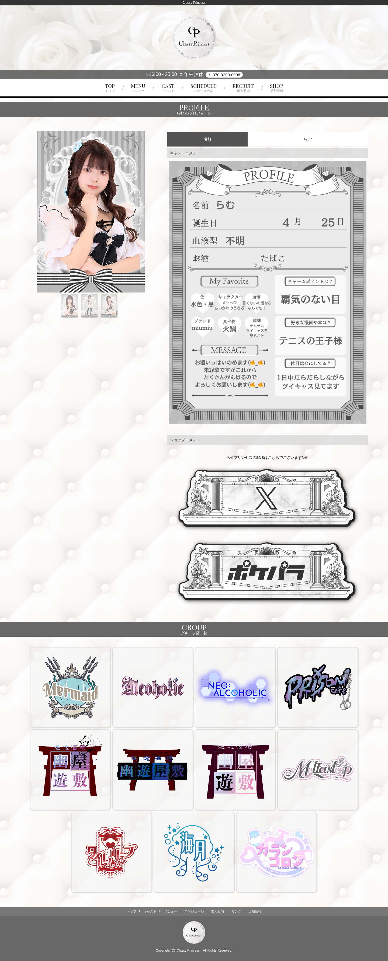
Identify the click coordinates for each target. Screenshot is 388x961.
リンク (236, 911)
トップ (131, 911)
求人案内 (217, 911)
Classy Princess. (189, 950)
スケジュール (194, 911)
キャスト (150, 911)
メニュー (170, 911)
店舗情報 (254, 911)
